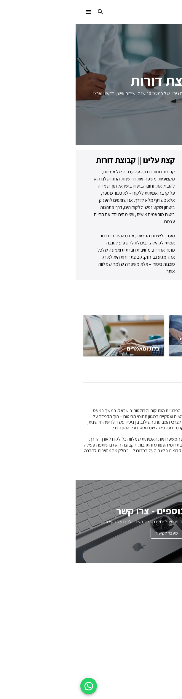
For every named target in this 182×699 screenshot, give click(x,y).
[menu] (13, 12)
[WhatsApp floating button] (13, 686)
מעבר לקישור (91, 533)
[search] (25, 12)
